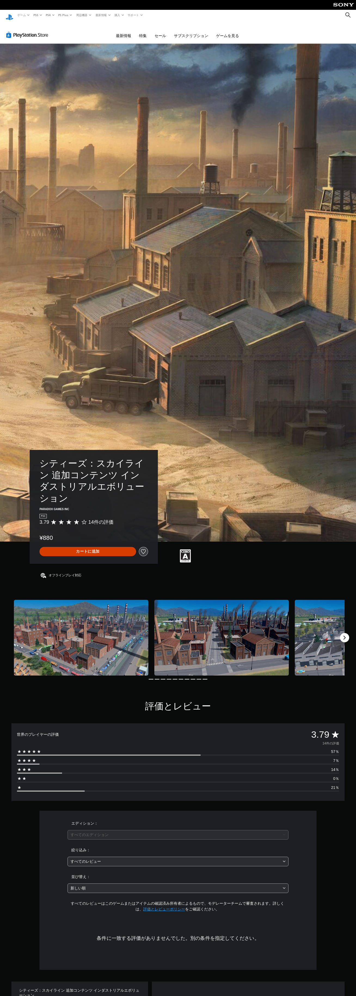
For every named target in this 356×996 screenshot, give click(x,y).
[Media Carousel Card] (81, 632)
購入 (117, 15)
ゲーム (21, 15)
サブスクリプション (191, 30)
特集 (143, 30)
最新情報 (101, 15)
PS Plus (63, 15)
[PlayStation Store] (28, 29)
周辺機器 (82, 15)
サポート (133, 15)
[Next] (344, 632)
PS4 (48, 15)
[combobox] (177, 829)
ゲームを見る (227, 30)
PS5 (35, 15)
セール (160, 30)
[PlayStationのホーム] (9, 15)
